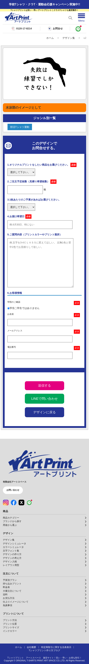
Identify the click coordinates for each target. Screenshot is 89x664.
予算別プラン (10, 580)
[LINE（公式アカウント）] (29, 502)
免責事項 (7, 605)
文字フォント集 (11, 551)
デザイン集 (68, 38)
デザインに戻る (44, 412)
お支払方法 (8, 598)
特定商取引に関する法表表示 (56, 647)
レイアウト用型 (11, 565)
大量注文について (12, 591)
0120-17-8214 (24, 28)
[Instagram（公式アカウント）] (6, 502)
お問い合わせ (12, 490)
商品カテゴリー (11, 518)
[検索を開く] (70, 18)
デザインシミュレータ (14, 543)
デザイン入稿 (10, 561)
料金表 (6, 587)
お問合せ (55, 29)
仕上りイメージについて (15, 602)
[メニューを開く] (81, 17)
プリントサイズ (11, 627)
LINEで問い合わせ (44, 398)
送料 (5, 594)
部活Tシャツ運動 (19, 127)
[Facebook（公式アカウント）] (13, 502)
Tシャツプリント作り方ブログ (44, 650)
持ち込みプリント (12, 583)
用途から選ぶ (10, 525)
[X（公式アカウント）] (21, 502)
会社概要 (31, 647)
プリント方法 (10, 620)
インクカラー (10, 631)
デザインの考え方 (12, 558)
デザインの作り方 (12, 554)
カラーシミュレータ (13, 547)
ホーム (50, 38)
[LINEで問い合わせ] (78, 28)
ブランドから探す (12, 521)
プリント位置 (10, 624)
